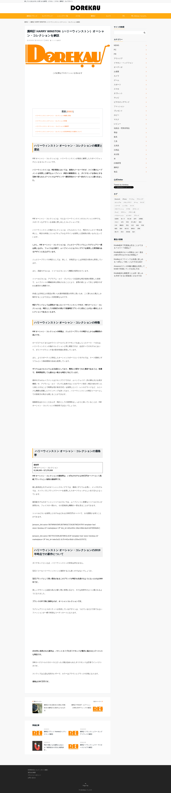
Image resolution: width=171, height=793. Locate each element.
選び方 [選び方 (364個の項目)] (117, 232)
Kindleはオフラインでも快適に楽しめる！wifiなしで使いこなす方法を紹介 (128, 260)
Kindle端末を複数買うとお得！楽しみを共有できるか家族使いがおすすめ (128, 274)
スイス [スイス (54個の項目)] (132, 205)
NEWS (116, 45)
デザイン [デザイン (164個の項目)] (123, 212)
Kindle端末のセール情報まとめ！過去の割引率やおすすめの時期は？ (128, 253)
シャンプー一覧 (62, 16)
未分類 (116, 154)
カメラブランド (47, 16)
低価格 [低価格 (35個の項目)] (117, 219)
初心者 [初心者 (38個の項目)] (129, 219)
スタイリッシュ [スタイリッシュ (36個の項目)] (119, 209)
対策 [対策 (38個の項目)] (127, 222)
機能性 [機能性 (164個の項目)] (122, 225)
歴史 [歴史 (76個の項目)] (127, 225)
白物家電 (117, 163)
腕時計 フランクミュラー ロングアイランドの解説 (91, 733)
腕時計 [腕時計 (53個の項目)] (133, 228)
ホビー (116, 115)
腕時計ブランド (32, 16)
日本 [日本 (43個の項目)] (116, 225)
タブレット (118, 93)
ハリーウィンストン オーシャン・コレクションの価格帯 (52, 126)
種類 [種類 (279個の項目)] (116, 228)
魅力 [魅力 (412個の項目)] (133, 232)
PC (124, 16)
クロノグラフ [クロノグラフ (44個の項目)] (127, 202)
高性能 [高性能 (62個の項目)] (128, 232)
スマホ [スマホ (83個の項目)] (128, 209)
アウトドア (118, 58)
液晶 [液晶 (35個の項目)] (137, 225)
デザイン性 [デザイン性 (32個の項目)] (132, 212)
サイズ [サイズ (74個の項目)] (142, 202)
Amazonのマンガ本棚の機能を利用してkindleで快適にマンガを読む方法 (129, 267)
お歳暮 (116, 71)
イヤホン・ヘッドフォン (123, 63)
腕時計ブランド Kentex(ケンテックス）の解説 (55, 733)
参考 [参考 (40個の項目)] (135, 219)
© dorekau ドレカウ (85, 790)
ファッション (119, 106)
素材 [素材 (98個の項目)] (121, 228)
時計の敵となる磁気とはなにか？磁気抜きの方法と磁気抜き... (54, 747)
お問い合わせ (32, 778)
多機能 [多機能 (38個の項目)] (141, 219)
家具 (115, 137)
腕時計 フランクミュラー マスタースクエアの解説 (91, 746)
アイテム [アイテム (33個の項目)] (131, 199)
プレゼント (118, 111)
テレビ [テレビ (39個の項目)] (117, 212)
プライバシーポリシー (34, 775)
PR (115, 54)
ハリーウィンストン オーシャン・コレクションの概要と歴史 (53, 115)
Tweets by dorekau (121, 185)
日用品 (116, 150)
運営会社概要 (32, 772)
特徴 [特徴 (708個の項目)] (142, 225)
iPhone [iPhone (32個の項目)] (125, 199)
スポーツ (117, 85)
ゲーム (116, 80)
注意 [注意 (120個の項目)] (132, 225)
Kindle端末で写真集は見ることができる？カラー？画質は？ (128, 246)
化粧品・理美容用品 (122, 128)
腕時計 (93, 16)
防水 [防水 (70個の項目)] (122, 232)
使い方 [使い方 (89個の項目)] (123, 219)
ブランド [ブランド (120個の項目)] (136, 215)
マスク (116, 119)
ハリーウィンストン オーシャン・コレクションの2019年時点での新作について (58, 131)
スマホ (78, 16)
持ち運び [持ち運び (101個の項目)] (133, 222)
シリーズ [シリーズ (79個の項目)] (117, 205)
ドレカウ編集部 (56, 40)
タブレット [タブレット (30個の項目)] (136, 209)
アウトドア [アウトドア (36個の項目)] (140, 199)
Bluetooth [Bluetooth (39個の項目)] (117, 199)
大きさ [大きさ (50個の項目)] (117, 222)
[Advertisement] (67, 93)
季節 (115, 132)
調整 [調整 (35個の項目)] (139, 228)
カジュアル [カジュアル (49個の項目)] (118, 202)
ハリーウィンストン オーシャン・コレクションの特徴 (51, 121)
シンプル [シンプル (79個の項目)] (124, 205)
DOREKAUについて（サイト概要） (38, 770)
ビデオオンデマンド (122, 102)
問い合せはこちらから (139, 16)
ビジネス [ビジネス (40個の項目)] (128, 215)
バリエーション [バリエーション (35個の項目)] (119, 215)
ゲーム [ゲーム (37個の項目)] (136, 202)
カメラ (108, 16)
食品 (115, 172)
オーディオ (118, 67)
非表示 (70, 111)
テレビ (116, 98)
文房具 (116, 146)
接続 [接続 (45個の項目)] (140, 222)
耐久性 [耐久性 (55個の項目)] (127, 228)
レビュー (117, 124)
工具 (115, 141)
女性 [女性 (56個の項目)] (122, 222)
